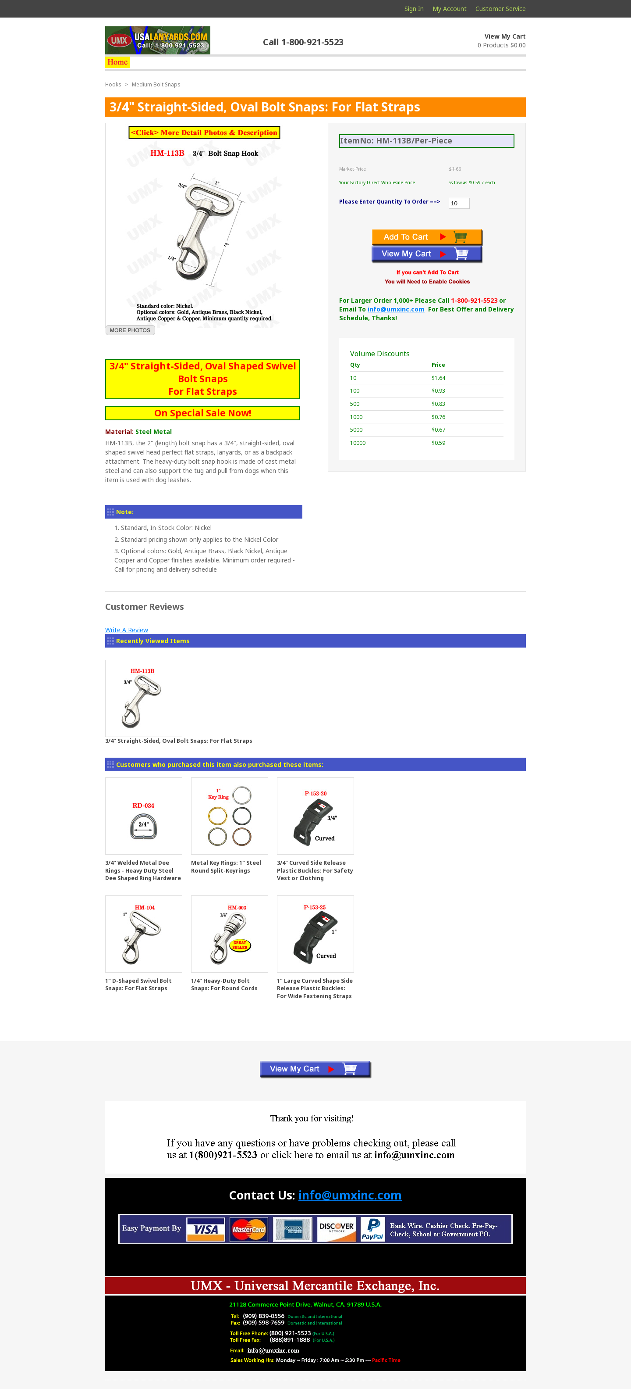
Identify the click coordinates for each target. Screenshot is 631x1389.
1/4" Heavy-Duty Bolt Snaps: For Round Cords (224, 984)
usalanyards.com (157, 40)
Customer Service (500, 8)
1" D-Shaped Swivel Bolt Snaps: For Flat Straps (138, 984)
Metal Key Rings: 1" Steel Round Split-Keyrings (226, 866)
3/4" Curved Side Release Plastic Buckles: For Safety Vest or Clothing (315, 870)
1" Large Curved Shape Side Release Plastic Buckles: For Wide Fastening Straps (315, 988)
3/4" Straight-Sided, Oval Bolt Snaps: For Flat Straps (178, 741)
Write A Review (126, 630)
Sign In (414, 8)
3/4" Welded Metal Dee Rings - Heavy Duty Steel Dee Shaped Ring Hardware (143, 870)
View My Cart (505, 36)
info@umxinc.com (396, 309)
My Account (449, 8)
